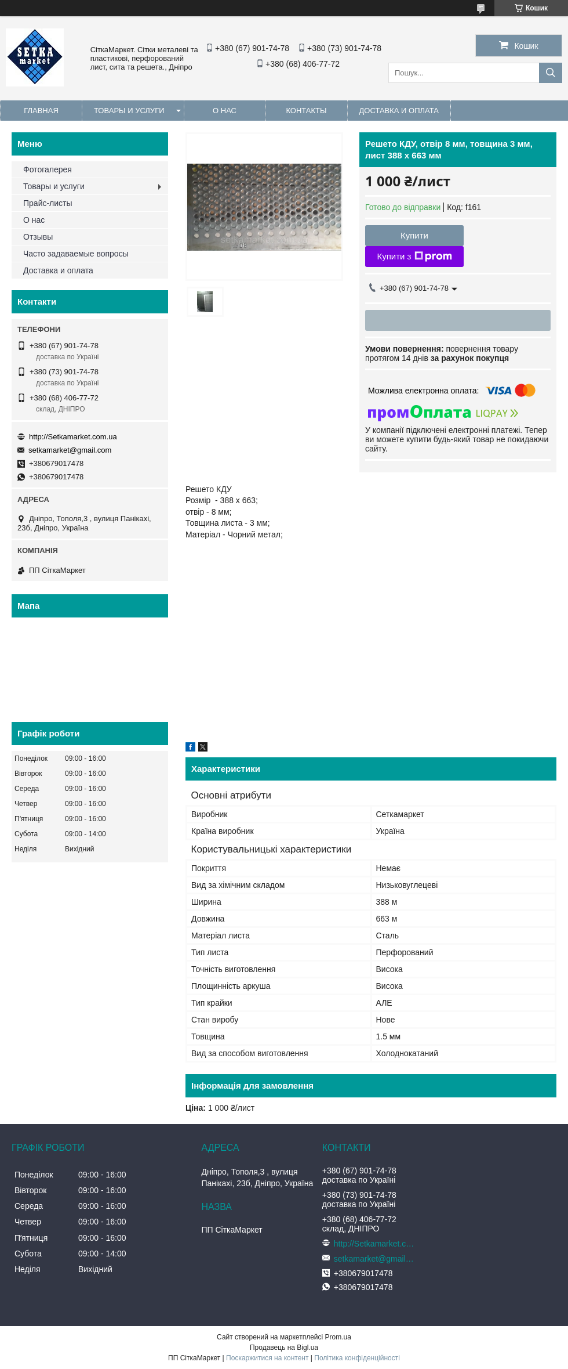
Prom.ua (338, 1337)
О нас (224, 110)
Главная (41, 110)
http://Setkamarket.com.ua (73, 436)
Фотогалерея (47, 169)
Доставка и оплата (399, 110)
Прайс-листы (47, 203)
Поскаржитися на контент (267, 1358)
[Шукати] (550, 73)
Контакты (306, 110)
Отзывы (38, 236)
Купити (414, 235)
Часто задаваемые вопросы (76, 253)
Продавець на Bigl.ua (284, 1347)
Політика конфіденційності (357, 1358)
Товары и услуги (129, 110)
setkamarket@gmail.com (69, 450)
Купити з (414, 256)
